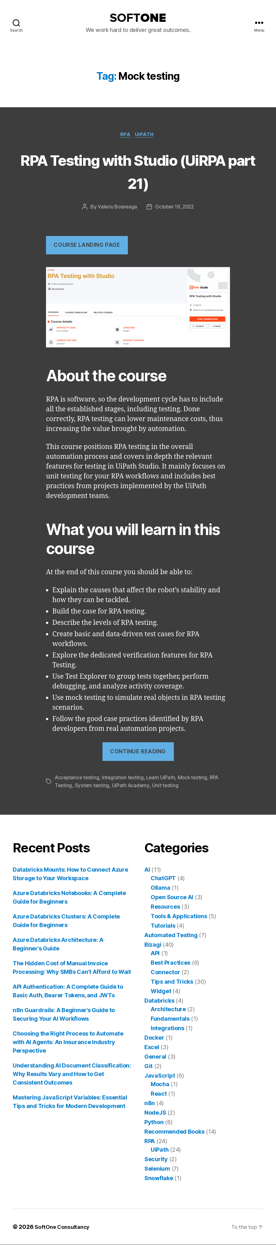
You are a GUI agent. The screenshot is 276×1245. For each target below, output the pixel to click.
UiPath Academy (132, 786)
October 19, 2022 (175, 208)
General (155, 1057)
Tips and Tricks (172, 982)
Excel (151, 1047)
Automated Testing (170, 935)
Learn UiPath (164, 778)
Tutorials (163, 926)
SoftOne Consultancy (64, 1227)
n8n (149, 1103)
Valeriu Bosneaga (115, 208)
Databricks (159, 1001)
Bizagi (152, 945)
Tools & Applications (179, 916)
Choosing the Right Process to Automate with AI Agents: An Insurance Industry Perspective (68, 1042)
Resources (165, 907)
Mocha (160, 1084)
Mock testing (196, 778)
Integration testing (125, 778)
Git (148, 1066)
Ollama (160, 888)
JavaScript (159, 1076)
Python (153, 1122)
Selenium (157, 1169)
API (155, 953)
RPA (125, 135)
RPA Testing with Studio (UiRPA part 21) (138, 171)
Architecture (168, 1009)
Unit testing (167, 786)
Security (156, 1159)
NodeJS (155, 1113)
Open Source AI (172, 897)
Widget (161, 991)
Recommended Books (174, 1132)
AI (147, 870)
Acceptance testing (78, 778)
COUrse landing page (87, 246)
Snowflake (158, 1178)
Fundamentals (170, 1019)
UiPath (146, 135)
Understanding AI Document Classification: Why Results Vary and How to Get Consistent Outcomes (72, 1074)
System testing (92, 786)
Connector (165, 972)
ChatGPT (163, 878)
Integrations (167, 1028)
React (159, 1094)
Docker (154, 1038)
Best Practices (170, 963)
